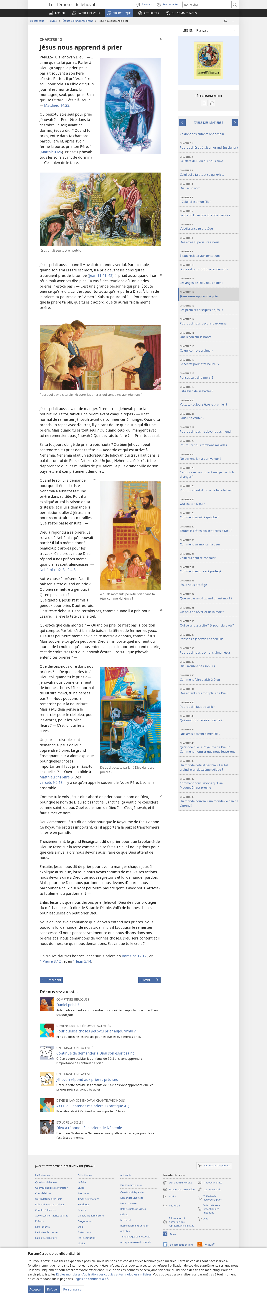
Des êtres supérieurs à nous (209, 240)
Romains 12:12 (134, 955)
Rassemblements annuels (134, 1225)
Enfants (39, 1221)
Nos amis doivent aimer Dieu (209, 732)
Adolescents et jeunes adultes (51, 1215)
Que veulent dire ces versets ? (51, 1187)
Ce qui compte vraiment (209, 348)
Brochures (83, 1193)
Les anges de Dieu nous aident (209, 281)
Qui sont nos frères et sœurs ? (209, 718)
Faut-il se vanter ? (209, 416)
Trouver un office (209, 1182)
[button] (86, 13)
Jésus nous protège (209, 583)
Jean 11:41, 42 (100, 275)
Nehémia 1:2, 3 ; (53, 569)
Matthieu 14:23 (56, 105)
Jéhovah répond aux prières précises (87, 1079)
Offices (124, 1214)
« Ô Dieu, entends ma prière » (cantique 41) (92, 1105)
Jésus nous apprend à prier (209, 294)
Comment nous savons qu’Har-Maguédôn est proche (209, 783)
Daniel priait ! (67, 1004)
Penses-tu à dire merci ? (209, 376)
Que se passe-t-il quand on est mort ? (209, 596)
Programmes (85, 1221)
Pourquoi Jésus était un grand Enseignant (209, 146)
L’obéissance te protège (209, 227)
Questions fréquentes (132, 1192)
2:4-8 (71, 569)
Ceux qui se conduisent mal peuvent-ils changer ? (209, 472)
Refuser (52, 1289)
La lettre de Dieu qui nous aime (209, 159)
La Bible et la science (46, 1232)
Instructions (84, 1232)
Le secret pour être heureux (209, 362)
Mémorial (125, 1220)
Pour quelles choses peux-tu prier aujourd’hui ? (96, 1031)
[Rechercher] (207, 4)
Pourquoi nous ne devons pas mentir (209, 430)
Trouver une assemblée (179, 1189)
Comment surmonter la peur (209, 542)
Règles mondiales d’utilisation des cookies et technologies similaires (103, 1274)
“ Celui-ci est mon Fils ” (209, 200)
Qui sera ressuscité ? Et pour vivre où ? (209, 623)
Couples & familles (45, 1210)
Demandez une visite (131, 1197)
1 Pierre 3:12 (50, 961)
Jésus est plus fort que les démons (209, 267)
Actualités (125, 1175)
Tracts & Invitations (88, 1199)
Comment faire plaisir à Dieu (209, 678)
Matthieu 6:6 (51, 151)
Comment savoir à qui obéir (209, 515)
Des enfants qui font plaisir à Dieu (209, 691)
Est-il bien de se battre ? (209, 389)
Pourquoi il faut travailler (209, 705)
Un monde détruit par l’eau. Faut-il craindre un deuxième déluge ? (209, 765)
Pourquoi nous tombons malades (209, 443)
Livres (53, 20)
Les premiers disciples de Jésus (209, 308)
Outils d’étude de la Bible (48, 1199)
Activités (125, 1231)
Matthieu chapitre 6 (56, 777)
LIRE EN (188, 30)
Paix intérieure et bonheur (49, 1204)
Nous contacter (128, 1203)
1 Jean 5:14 (82, 961)
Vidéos (81, 1243)
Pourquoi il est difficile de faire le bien (209, 488)
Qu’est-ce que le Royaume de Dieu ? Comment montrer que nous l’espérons (209, 747)
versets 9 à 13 (51, 782)
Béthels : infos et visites (133, 1209)
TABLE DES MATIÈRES (208, 123)
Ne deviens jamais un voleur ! (209, 457)
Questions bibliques (46, 1182)
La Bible (82, 1182)
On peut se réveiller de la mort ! (209, 610)
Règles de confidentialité (91, 1279)
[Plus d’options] (233, 21)
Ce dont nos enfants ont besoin (202, 134)
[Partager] (225, 21)
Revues (82, 1210)
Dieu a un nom (209, 186)
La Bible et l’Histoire (46, 1237)
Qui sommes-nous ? (131, 1185)
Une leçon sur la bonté (209, 335)
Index (81, 1226)
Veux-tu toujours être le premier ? (209, 403)
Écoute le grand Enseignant (77, 20)
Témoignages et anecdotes (135, 1236)
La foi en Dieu (42, 1226)
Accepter (35, 1289)
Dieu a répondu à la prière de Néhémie (89, 1127)
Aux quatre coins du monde (135, 1242)
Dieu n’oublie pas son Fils (209, 664)
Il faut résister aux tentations (209, 254)
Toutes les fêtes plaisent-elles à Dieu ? (209, 529)
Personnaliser (73, 1289)
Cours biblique (43, 1193)
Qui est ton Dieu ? (209, 502)
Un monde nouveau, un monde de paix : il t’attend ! (209, 801)
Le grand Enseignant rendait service (209, 213)
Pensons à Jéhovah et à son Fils (209, 637)
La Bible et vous (43, 1175)
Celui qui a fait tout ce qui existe (209, 173)
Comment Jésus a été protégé (209, 569)
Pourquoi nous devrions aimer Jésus (209, 651)
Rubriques (83, 1204)
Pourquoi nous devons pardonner (209, 321)
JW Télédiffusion (86, 1237)
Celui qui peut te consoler (209, 556)
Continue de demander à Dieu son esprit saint (95, 1053)
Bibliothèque (37, 20)
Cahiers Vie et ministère (91, 1215)
